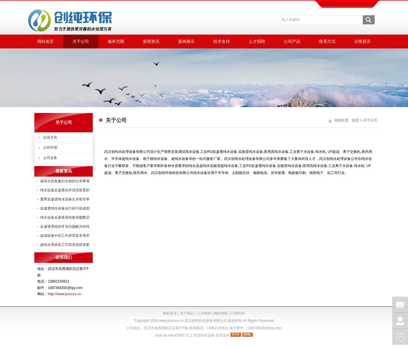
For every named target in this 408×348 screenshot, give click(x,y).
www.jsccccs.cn (171, 321)
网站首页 (45, 41)
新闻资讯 (151, 41)
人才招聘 (257, 41)
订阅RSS (238, 313)
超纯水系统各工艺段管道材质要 (65, 245)
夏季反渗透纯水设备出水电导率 (65, 199)
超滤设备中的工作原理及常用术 (65, 236)
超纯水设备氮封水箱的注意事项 (65, 181)
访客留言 (362, 41)
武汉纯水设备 (204, 335)
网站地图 (221, 313)
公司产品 (292, 41)
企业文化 (50, 137)
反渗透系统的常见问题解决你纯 (65, 226)
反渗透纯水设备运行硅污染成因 (65, 208)
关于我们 (187, 313)
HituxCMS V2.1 (180, 335)
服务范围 (116, 41)
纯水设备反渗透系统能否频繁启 (65, 217)
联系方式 (327, 41)
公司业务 (50, 158)
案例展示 (186, 41)
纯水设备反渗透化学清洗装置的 (65, 190)
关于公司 (81, 41)
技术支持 (221, 41)
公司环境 (50, 148)
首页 (355, 120)
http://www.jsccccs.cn (64, 294)
